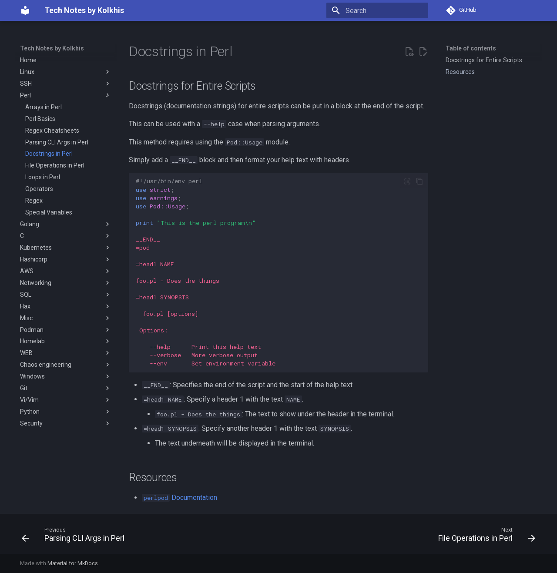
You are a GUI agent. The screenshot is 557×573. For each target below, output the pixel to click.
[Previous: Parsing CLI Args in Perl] (75, 536)
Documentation (179, 497)
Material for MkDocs (72, 563)
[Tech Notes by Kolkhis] (25, 10)
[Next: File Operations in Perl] (484, 536)
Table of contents (471, 48)
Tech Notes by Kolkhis (52, 48)
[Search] (377, 10)
